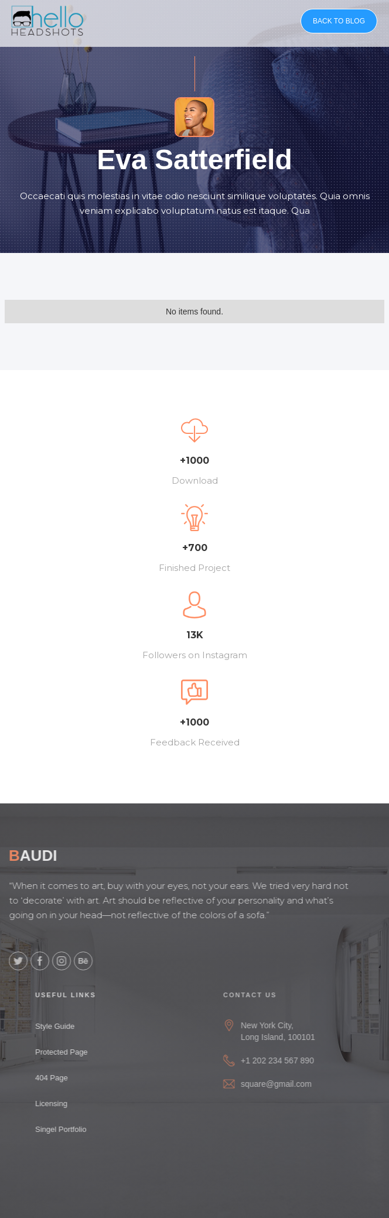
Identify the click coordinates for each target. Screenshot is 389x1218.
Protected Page (66, 1052)
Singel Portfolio (65, 1129)
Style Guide (59, 1026)
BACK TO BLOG (339, 21)
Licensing (56, 1103)
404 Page (56, 1077)
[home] (47, 20)
